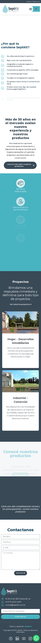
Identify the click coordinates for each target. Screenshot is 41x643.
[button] (30, 9)
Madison (28, 626)
